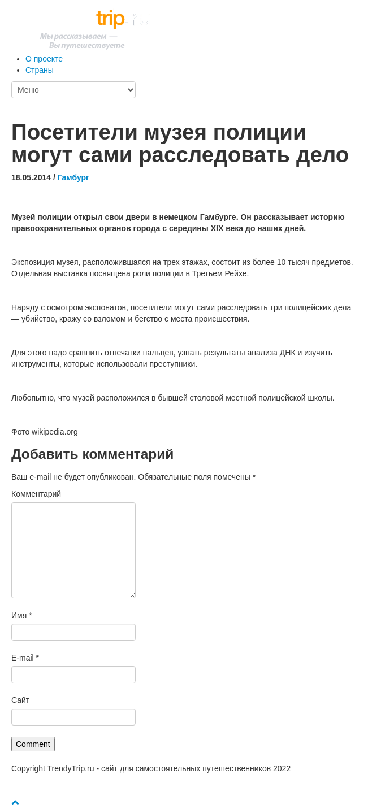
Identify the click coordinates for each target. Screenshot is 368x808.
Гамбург (73, 177)
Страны (39, 70)
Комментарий (36, 493)
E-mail (25, 657)
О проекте (44, 58)
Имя (21, 615)
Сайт (20, 700)
